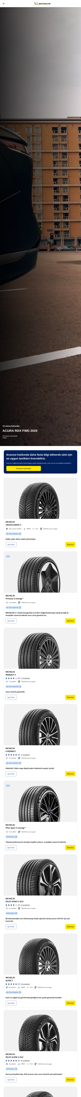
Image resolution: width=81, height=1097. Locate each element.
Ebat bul (70, 544)
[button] (18, 678)
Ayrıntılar (11, 544)
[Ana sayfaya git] (42, 3)
